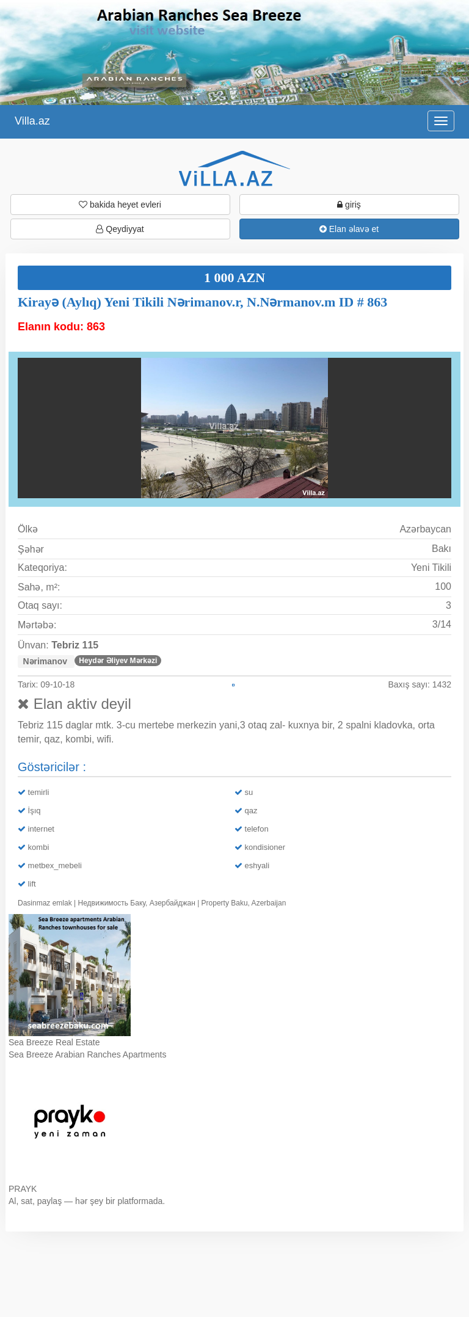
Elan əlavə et (349, 229)
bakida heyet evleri (120, 204)
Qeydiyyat (120, 229)
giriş (349, 204)
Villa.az (32, 120)
